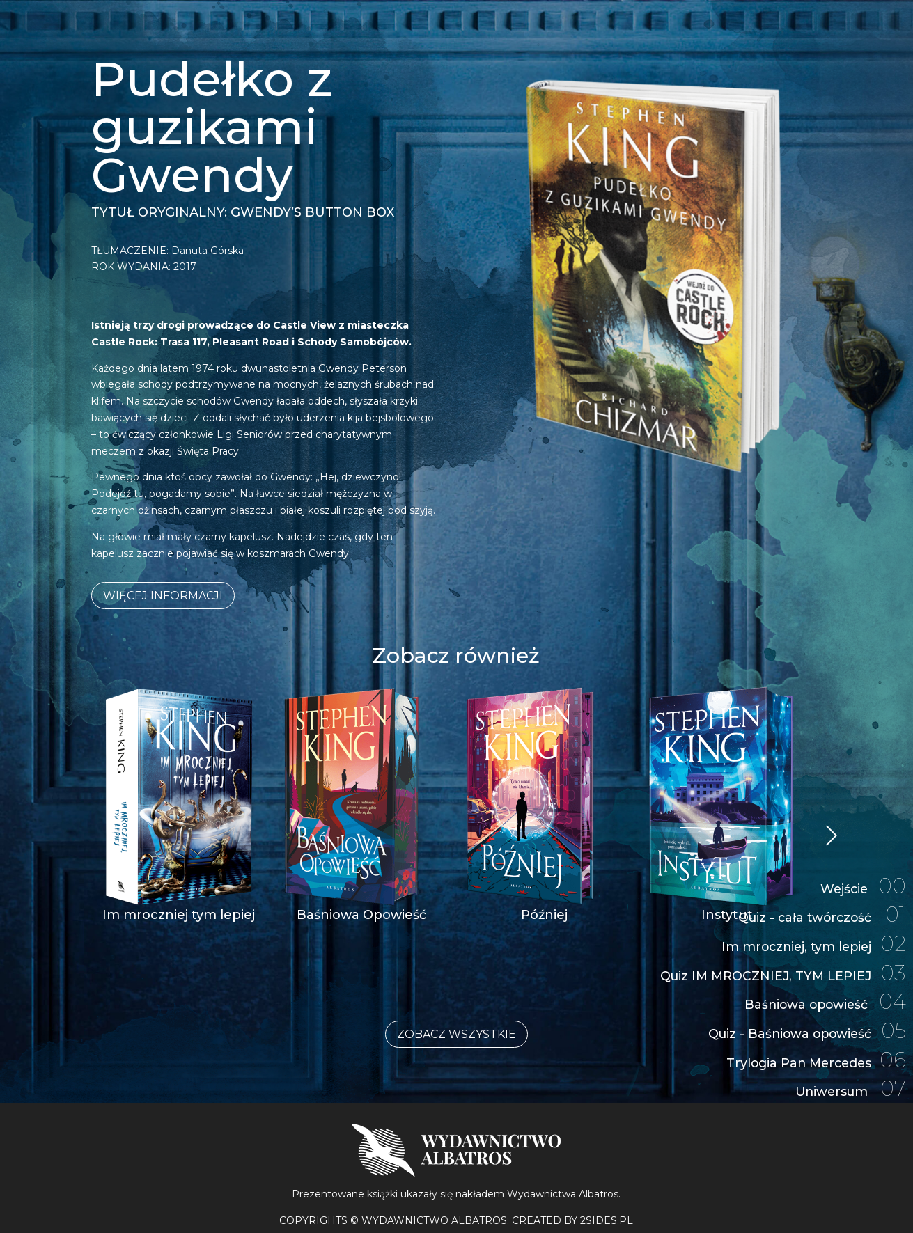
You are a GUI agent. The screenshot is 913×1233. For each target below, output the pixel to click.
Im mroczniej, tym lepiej (811, 937)
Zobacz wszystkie (456, 1034)
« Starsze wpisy (832, 836)
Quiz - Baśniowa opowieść (804, 1029)
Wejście (862, 876)
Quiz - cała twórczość (819, 906)
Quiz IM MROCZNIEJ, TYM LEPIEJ (780, 967)
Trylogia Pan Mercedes (813, 1059)
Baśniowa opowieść (823, 998)
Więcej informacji (163, 595)
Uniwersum (849, 1089)
